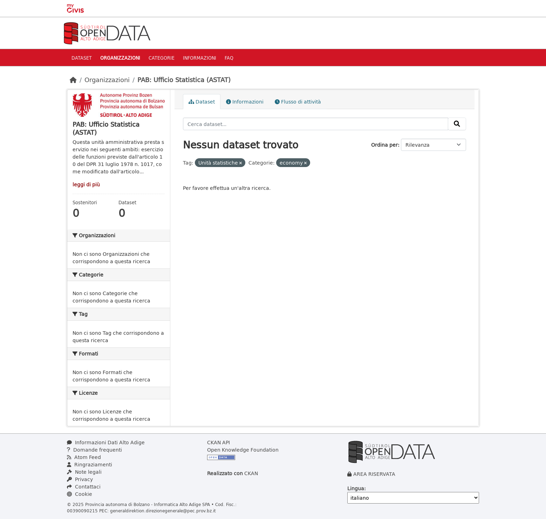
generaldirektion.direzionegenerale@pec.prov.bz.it (163, 510)
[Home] (73, 79)
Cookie (79, 494)
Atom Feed (84, 457)
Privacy (80, 479)
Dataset (81, 57)
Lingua (355, 488)
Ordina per (384, 144)
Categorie (162, 57)
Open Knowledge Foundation (243, 449)
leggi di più (86, 184)
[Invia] (457, 124)
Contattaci (84, 486)
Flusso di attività (298, 101)
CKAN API (218, 442)
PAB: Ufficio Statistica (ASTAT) (184, 79)
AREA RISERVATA (374, 474)
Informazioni (199, 57)
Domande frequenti (94, 449)
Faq (229, 57)
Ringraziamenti (89, 464)
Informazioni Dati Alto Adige (106, 442)
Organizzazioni (120, 57)
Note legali (84, 471)
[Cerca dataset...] (316, 124)
